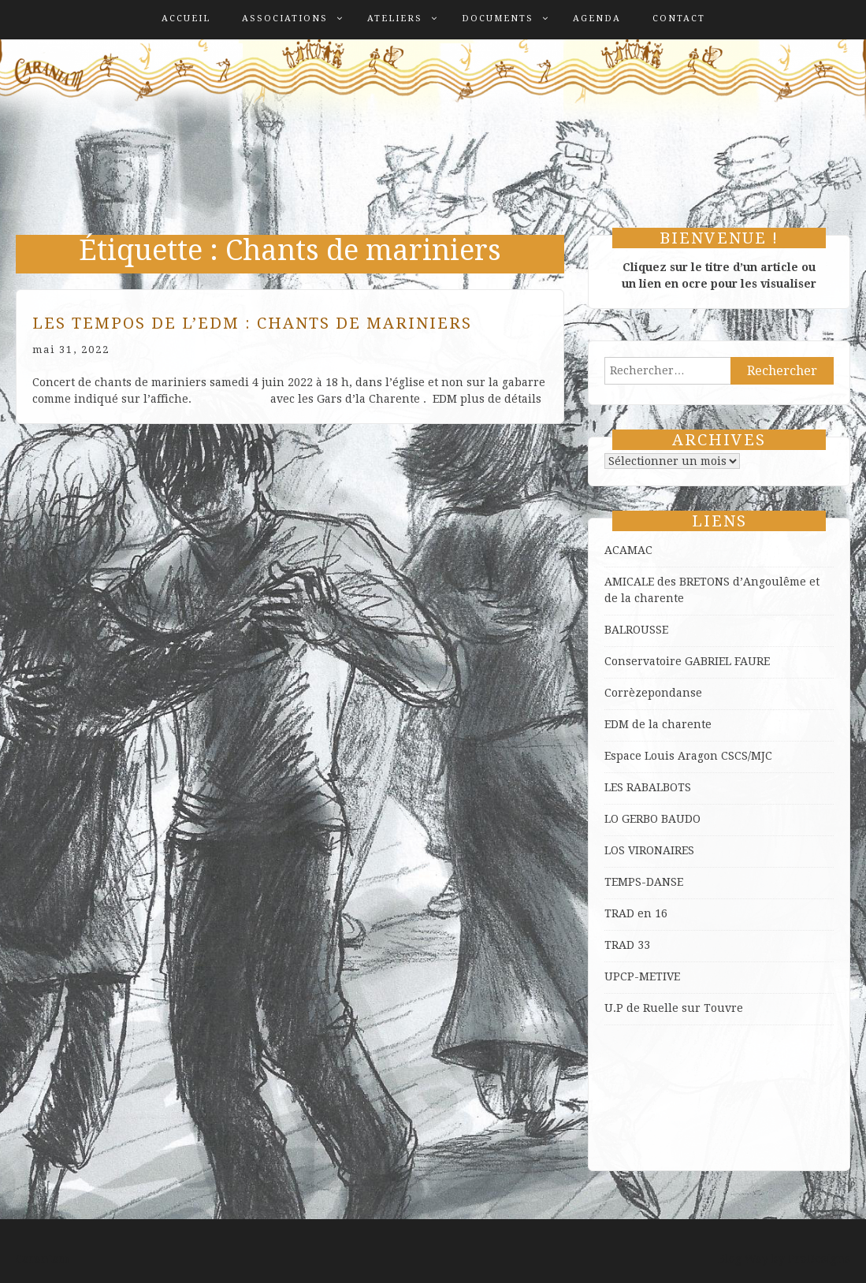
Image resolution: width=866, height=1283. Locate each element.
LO (613, 819)
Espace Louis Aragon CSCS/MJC (688, 755)
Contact (678, 18)
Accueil (186, 18)
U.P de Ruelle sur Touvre (673, 1008)
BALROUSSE (636, 629)
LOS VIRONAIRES (649, 850)
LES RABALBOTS (647, 787)
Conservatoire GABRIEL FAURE (687, 661)
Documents (497, 18)
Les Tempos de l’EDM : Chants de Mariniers (252, 323)
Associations (285, 18)
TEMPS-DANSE (643, 882)
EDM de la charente (658, 724)
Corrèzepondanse (653, 692)
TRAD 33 (627, 945)
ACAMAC (628, 550)
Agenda (597, 18)
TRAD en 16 (635, 913)
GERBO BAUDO (661, 819)
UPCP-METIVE (642, 976)
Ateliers (394, 18)
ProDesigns (819, 1258)
